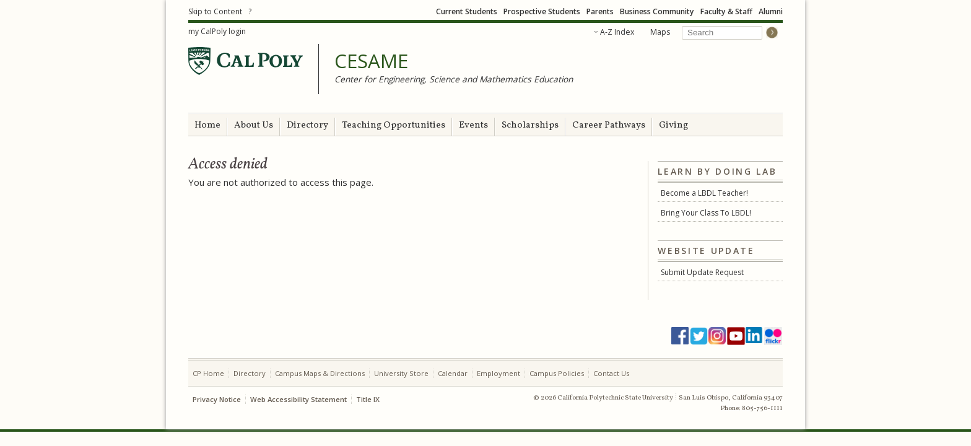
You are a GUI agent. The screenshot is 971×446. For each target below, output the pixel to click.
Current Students (466, 11)
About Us (253, 125)
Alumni (771, 11)
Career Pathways (608, 125)
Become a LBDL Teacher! (704, 193)
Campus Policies (556, 373)
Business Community (657, 11)
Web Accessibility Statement (298, 399)
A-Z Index (617, 32)
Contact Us (611, 373)
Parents (600, 11)
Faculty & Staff (726, 11)
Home (207, 125)
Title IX (368, 399)
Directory (307, 125)
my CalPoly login (217, 31)
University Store (401, 373)
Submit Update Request (702, 272)
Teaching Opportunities (393, 125)
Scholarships (530, 125)
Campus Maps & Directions (320, 373)
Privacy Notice (217, 399)
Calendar (453, 373)
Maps (660, 32)
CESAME (371, 61)
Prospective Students (541, 11)
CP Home (208, 373)
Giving (673, 125)
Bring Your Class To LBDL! (706, 213)
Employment (498, 373)
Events (473, 125)
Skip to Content (215, 11)
